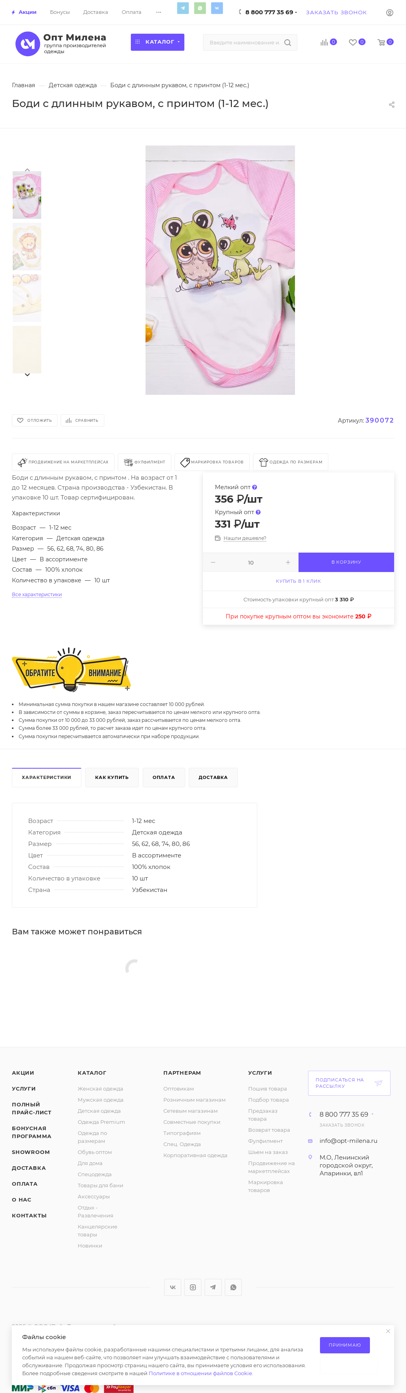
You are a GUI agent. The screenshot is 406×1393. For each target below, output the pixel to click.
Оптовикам (178, 1088)
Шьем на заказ (268, 1152)
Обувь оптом (95, 1152)
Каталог (92, 1073)
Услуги (24, 1088)
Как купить (112, 777)
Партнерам (182, 1073)
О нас (21, 1199)
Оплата (164, 777)
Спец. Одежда (182, 1144)
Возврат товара (269, 1130)
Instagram (192, 1287)
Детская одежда (99, 1111)
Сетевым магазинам (190, 1111)
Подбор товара (268, 1099)
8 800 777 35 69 (269, 12)
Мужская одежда (101, 1099)
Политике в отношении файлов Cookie (200, 1373)
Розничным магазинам (194, 1099)
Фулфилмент (265, 1141)
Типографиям (182, 1133)
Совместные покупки (191, 1122)
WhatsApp (200, 8)
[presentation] (27, 169)
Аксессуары (94, 1196)
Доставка (213, 777)
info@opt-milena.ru (348, 1140)
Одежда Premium (101, 1122)
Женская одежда (100, 1088)
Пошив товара (267, 1088)
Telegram (183, 8)
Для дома (90, 1163)
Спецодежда (95, 1174)
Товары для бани (100, 1185)
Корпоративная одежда (195, 1155)
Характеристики (46, 777)
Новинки (90, 1245)
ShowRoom (31, 1152)
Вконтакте (217, 8)
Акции (23, 1073)
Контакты (29, 1215)
